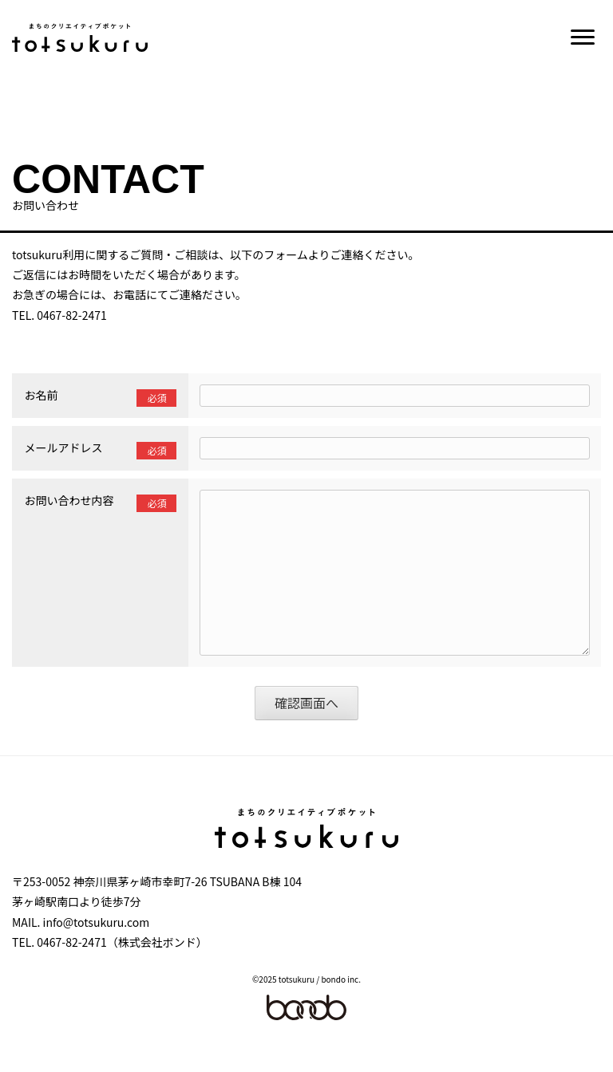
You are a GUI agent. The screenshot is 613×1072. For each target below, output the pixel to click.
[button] (582, 37)
